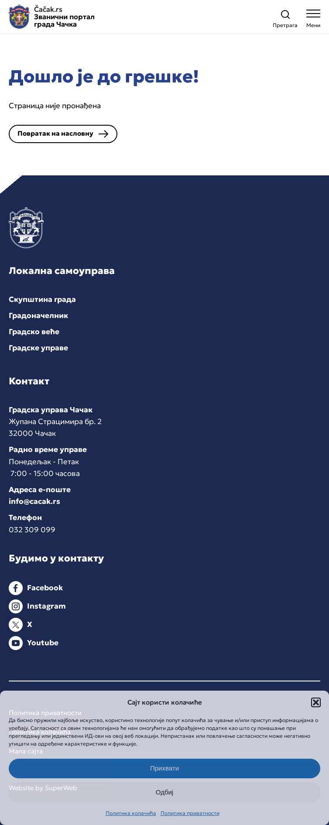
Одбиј (164, 792)
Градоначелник (38, 315)
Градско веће (34, 331)
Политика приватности (190, 813)
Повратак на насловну (55, 133)
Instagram (46, 606)
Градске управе (38, 348)
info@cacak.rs (34, 501)
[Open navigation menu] (313, 20)
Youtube (42, 642)
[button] (316, 702)
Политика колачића (131, 813)
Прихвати (164, 768)
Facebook (45, 587)
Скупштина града (42, 299)
